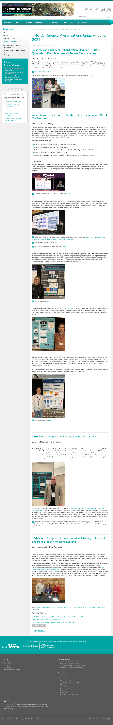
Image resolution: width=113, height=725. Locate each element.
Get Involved (54, 22)
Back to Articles (39, 625)
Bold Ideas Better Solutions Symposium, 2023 (47, 619)
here (63, 194)
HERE (64, 246)
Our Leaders (7, 667)
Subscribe (106, 9)
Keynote (89, 607)
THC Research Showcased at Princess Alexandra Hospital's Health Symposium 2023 (59, 617)
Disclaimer (12, 719)
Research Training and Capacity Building (71, 694)
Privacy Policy (20, 719)
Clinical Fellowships (65, 690)
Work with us (63, 679)
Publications (40, 22)
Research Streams (64, 660)
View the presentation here (41, 71)
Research (7, 22)
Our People (7, 663)
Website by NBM (106, 719)
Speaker (95, 607)
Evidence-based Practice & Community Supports (14, 76)
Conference (39, 607)
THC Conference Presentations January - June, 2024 (65, 29)
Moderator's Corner (10, 38)
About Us (88, 9)
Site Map (27, 719)
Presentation (76, 607)
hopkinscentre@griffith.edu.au (13, 702)
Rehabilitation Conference (64, 607)
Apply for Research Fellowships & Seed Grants (72, 683)
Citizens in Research (65, 681)
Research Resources (37, 719)
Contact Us (106, 11)
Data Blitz (83, 607)
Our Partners (7, 661)
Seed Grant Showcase (66, 692)
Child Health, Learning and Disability (13, 80)
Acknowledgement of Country (12, 669)
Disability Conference (49, 607)
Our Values (7, 665)
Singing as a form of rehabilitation (14, 55)
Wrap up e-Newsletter (66, 677)
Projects (18, 22)
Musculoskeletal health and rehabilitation (14, 73)
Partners (28, 22)
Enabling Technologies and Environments (14, 69)
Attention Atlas (70, 308)
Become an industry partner (14, 101)
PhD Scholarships (64, 685)
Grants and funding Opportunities (69, 688)
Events (65, 22)
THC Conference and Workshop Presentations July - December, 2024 (54, 622)
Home (34, 29)
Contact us (6, 700)
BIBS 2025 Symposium (80, 22)
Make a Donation (64, 686)
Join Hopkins (63, 675)
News (97, 9)
